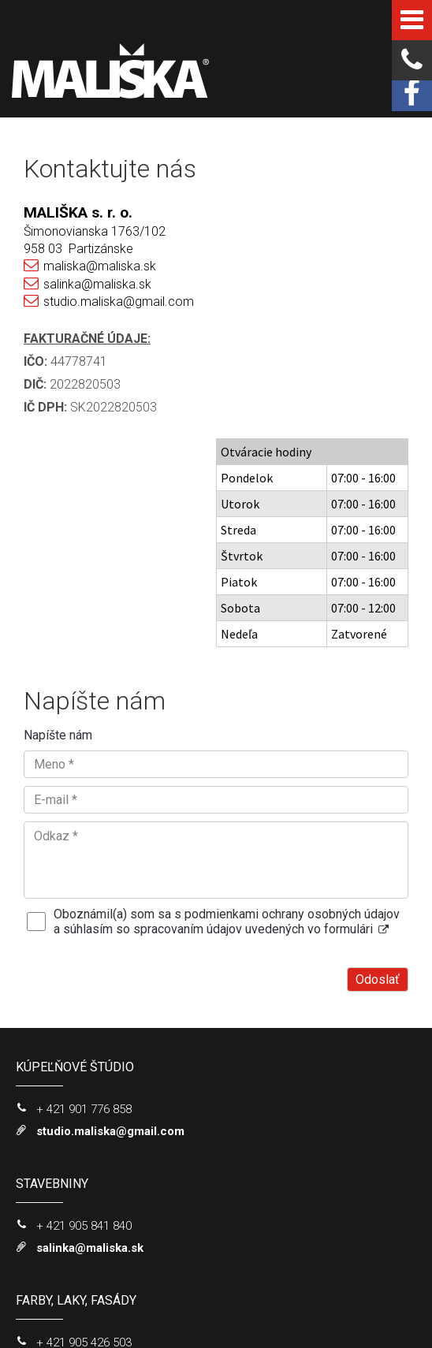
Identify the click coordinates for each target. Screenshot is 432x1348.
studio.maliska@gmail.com (118, 301)
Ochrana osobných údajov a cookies (175, 1310)
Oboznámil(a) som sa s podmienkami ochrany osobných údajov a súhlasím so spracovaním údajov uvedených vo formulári (227, 705)
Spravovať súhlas (296, 1310)
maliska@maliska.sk (99, 266)
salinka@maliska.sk (97, 284)
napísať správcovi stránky (306, 1297)
